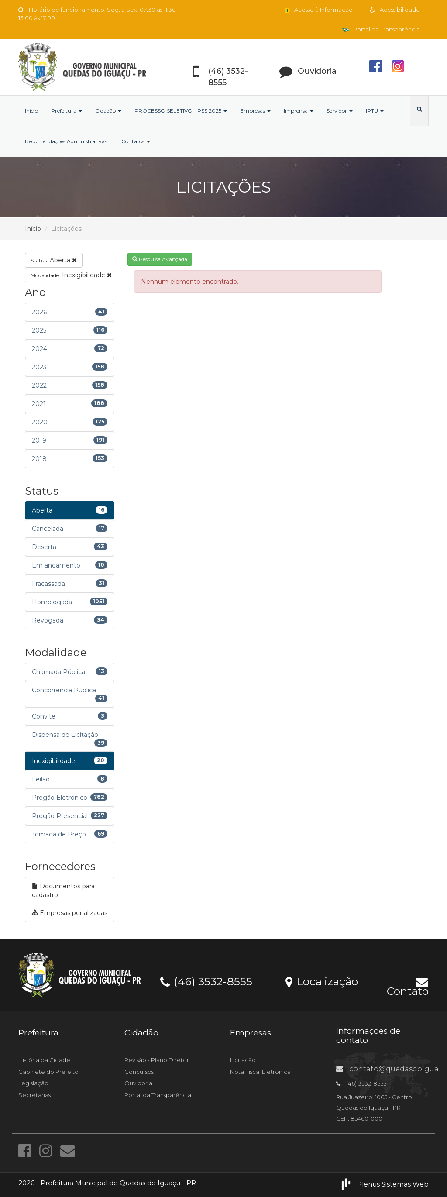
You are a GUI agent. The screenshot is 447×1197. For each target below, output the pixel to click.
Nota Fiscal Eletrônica (260, 1071)
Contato (408, 985)
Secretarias (34, 1094)
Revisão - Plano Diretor (156, 1059)
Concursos (139, 1071)
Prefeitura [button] (66, 110)
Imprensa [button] (298, 110)
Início (31, 110)
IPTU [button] (375, 110)
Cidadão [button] (108, 110)
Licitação (243, 1059)
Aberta (54, 260)
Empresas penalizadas (69, 913)
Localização (321, 981)
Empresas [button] (255, 110)
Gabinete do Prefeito (48, 1071)
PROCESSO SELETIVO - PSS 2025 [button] (180, 110)
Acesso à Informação (318, 9)
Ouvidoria (138, 1083)
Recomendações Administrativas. (66, 141)
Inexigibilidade (71, 275)
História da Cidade (44, 1059)
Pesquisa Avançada (159, 259)
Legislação (33, 1083)
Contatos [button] (135, 141)
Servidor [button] (340, 110)
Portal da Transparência (381, 29)
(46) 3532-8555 (206, 981)
